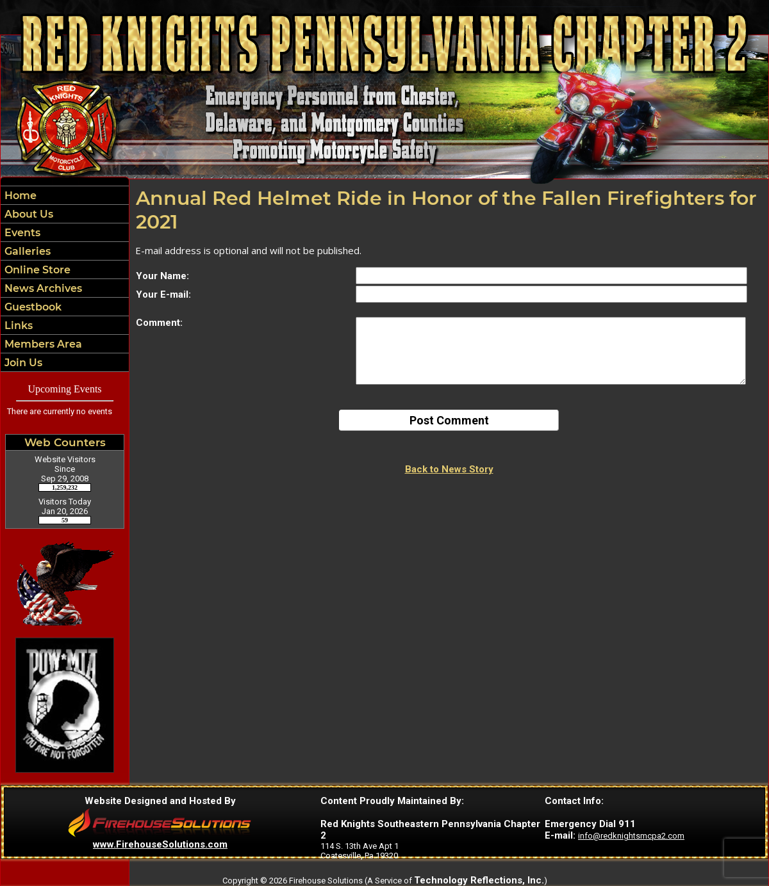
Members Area (42, 344)
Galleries (26, 251)
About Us (27, 214)
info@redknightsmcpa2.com (631, 836)
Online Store (36, 270)
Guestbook (32, 307)
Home (19, 195)
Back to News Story (449, 469)
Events (21, 233)
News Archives (42, 288)
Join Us (22, 363)
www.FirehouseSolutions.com (160, 844)
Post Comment (449, 420)
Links (17, 325)
